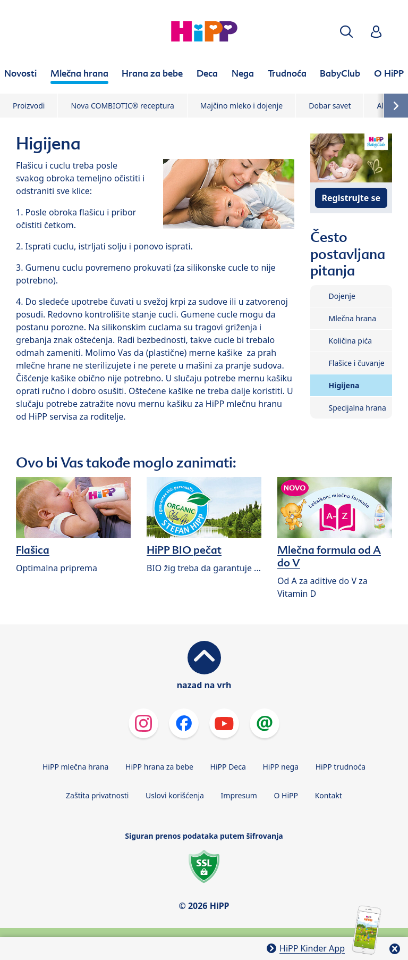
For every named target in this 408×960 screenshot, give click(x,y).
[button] (346, 31)
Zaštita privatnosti (97, 795)
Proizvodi (29, 106)
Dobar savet (330, 106)
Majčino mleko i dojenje (241, 106)
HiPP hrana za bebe (159, 767)
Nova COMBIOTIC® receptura (122, 106)
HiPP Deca (228, 767)
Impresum (239, 795)
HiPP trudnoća (341, 767)
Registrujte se (351, 198)
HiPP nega (280, 767)
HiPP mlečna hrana (75, 767)
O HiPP (286, 795)
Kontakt (328, 795)
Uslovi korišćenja (175, 795)
